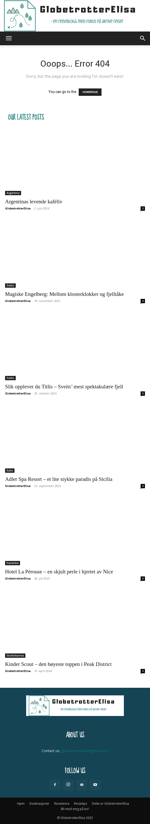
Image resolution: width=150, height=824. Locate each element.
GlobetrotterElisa (18, 208)
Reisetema (61, 803)
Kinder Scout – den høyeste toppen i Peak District (58, 664)
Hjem (21, 803)
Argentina (13, 193)
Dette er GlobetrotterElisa (110, 803)
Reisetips (80, 803)
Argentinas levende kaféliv (33, 202)
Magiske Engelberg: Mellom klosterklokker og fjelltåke (64, 294)
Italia (10, 470)
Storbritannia (15, 655)
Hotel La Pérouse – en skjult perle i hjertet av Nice (59, 572)
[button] (9, 38)
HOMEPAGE (90, 92)
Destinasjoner (39, 803)
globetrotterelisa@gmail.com (85, 750)
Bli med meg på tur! (75, 809)
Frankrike (13, 563)
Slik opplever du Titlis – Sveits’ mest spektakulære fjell (64, 387)
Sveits (10, 285)
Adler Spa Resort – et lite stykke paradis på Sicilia (58, 479)
